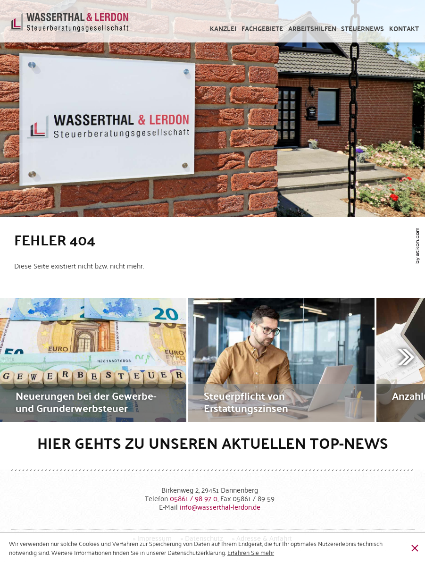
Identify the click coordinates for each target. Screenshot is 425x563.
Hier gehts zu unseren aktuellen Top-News (212, 442)
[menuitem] (223, 28)
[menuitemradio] (404, 28)
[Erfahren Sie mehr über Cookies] (250, 552)
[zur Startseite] (69, 26)
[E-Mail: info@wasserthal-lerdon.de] (220, 506)
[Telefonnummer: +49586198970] (193, 498)
